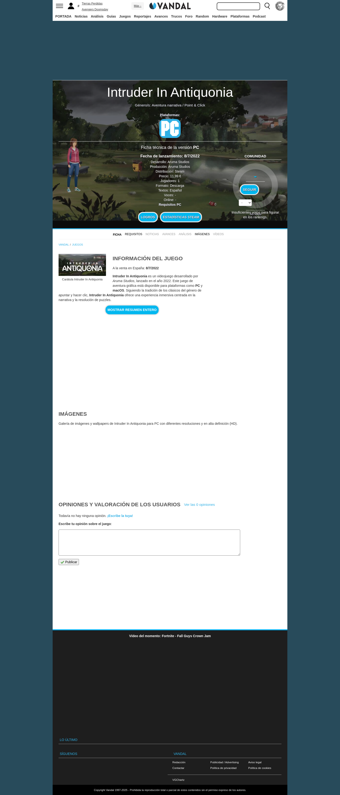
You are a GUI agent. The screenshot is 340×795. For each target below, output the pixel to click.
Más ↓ (137, 6)
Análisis (97, 16)
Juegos (125, 16)
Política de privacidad (223, 767)
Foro (189, 16)
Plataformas (239, 16)
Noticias (81, 16)
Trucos (176, 16)
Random (202, 16)
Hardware (219, 16)
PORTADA (63, 16)
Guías (111, 16)
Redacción (178, 762)
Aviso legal (255, 762)
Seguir (249, 190)
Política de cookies (259, 767)
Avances (161, 16)
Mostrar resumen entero (132, 310)
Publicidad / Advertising (224, 762)
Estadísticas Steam (181, 217)
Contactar (178, 767)
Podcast (259, 16)
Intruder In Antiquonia (170, 92)
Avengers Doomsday (95, 9)
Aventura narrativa (166, 105)
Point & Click (194, 105)
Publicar (68, 562)
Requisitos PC (170, 204)
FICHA (117, 234)
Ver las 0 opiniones (199, 505)
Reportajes (142, 16)
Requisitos (133, 234)
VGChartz (178, 779)
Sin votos (255, 213)
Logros (148, 217)
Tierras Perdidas (92, 3)
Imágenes (202, 234)
